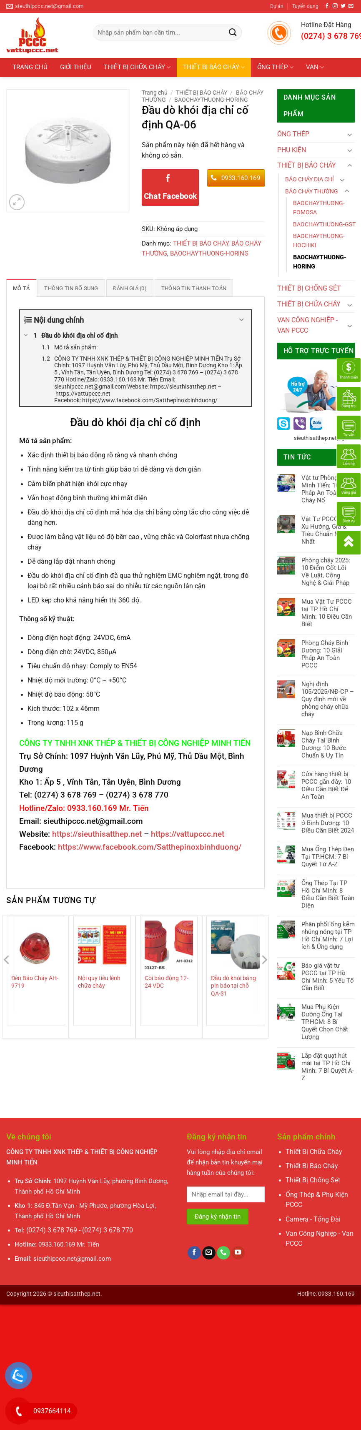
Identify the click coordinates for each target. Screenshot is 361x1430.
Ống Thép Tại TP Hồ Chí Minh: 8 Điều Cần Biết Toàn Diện (327, 894)
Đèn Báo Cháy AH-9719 (34, 982)
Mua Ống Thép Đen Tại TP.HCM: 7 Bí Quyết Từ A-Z (327, 856)
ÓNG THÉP (293, 134)
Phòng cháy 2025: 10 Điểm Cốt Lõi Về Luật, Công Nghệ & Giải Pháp (325, 572)
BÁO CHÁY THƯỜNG (311, 191)
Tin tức (141, 86)
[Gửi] (233, 32)
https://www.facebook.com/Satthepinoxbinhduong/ (149, 846)
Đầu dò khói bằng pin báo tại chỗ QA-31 (233, 985)
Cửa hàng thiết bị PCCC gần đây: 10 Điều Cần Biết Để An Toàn (326, 785)
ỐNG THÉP (275, 67)
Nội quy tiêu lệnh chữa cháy (99, 982)
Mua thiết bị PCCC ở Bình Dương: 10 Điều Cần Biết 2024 (327, 823)
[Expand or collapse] (241, 320)
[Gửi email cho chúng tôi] (350, 6)
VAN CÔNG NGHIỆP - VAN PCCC (307, 325)
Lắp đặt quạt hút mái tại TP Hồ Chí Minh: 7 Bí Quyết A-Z (327, 1067)
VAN (315, 67)
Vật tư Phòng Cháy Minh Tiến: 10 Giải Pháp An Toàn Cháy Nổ (327, 489)
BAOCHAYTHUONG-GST (324, 224)
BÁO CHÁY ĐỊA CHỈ (309, 179)
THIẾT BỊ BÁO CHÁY (214, 67)
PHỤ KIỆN (102, 86)
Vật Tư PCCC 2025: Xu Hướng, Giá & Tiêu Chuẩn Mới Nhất (328, 530)
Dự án (276, 6)
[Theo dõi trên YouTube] (238, 1253)
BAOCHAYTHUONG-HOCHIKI (319, 240)
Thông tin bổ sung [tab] (68, 288)
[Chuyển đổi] (350, 134)
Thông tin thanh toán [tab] (185, 288)
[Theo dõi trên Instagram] (335, 6)
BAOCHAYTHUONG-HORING (211, 99)
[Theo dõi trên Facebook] (327, 6)
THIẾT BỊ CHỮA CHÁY (137, 67)
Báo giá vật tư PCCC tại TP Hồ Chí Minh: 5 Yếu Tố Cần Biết (327, 977)
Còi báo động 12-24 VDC (166, 982)
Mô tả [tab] (20, 288)
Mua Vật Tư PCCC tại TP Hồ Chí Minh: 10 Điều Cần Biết (326, 613)
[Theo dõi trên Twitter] (343, 6)
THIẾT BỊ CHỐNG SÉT (43, 86)
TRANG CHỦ (30, 67)
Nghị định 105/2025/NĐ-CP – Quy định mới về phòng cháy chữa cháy (327, 699)
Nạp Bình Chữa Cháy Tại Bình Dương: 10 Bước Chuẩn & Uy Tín (323, 744)
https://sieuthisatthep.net (97, 833)
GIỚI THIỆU (75, 67)
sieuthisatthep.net (76, 1293)
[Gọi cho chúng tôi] (223, 1253)
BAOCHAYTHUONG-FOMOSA (319, 208)
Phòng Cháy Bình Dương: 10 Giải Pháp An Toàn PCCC (324, 654)
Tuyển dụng (305, 6)
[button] (17, 202)
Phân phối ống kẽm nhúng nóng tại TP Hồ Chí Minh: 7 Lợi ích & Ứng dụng (328, 936)
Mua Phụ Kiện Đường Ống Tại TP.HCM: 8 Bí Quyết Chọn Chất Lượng (324, 1022)
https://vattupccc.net (187, 833)
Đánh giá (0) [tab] (124, 288)
